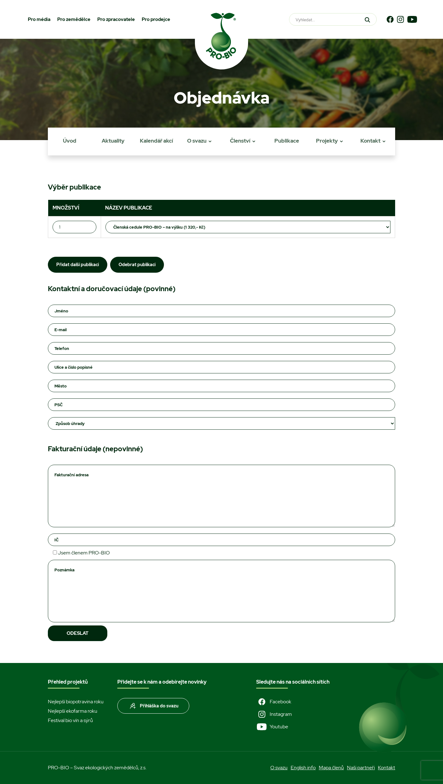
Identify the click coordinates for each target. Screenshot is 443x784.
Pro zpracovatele (116, 19)
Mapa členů (331, 767)
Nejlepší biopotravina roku (76, 701)
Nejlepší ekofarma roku (72, 711)
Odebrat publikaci (137, 264)
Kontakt (370, 140)
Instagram (274, 714)
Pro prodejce (156, 19)
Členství (240, 140)
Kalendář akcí (156, 140)
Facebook (273, 701)
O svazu (196, 140)
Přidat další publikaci (77, 264)
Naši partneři (361, 767)
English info (303, 767)
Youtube (272, 726)
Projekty (327, 140)
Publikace (286, 140)
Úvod (69, 140)
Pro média (39, 19)
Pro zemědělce (73, 19)
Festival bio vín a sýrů (70, 720)
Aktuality (113, 140)
